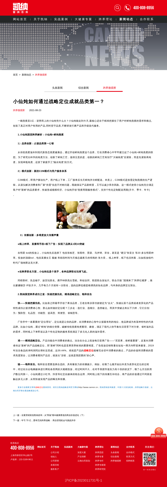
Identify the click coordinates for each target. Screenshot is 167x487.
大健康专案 (83, 19)
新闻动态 (126, 19)
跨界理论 (106, 19)
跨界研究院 (100, 469)
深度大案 (81, 452)
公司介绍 (55, 452)
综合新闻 (83, 87)
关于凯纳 (41, 19)
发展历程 (55, 465)
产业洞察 (81, 456)
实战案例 (61, 19)
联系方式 (130, 456)
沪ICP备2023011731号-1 (83, 480)
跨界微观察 (41, 74)
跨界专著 (99, 456)
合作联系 (147, 19)
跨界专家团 (100, 465)
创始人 (54, 456)
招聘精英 (130, 461)
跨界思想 (99, 452)
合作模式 (130, 452)
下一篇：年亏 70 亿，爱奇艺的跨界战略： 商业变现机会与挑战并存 (44, 420)
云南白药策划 (83, 461)
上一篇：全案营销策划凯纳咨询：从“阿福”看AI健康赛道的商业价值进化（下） (49, 415)
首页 (15, 74)
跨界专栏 (99, 461)
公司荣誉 (55, 461)
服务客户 (55, 469)
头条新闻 (57, 87)
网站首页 (20, 19)
